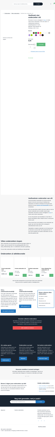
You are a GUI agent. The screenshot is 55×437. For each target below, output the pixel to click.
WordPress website (42, 427)
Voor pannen (41, 298)
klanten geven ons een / (38, 52)
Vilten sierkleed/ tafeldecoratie (45, 303)
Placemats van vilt (43, 301)
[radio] (30, 33)
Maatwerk (23, 358)
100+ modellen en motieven (27, 328)
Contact (26, 431)
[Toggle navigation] (50, 4)
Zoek (38, 4)
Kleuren (30, 30)
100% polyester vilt (25, 306)
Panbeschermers (42, 306)
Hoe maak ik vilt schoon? (8, 311)
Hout (45, 20)
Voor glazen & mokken (43, 296)
